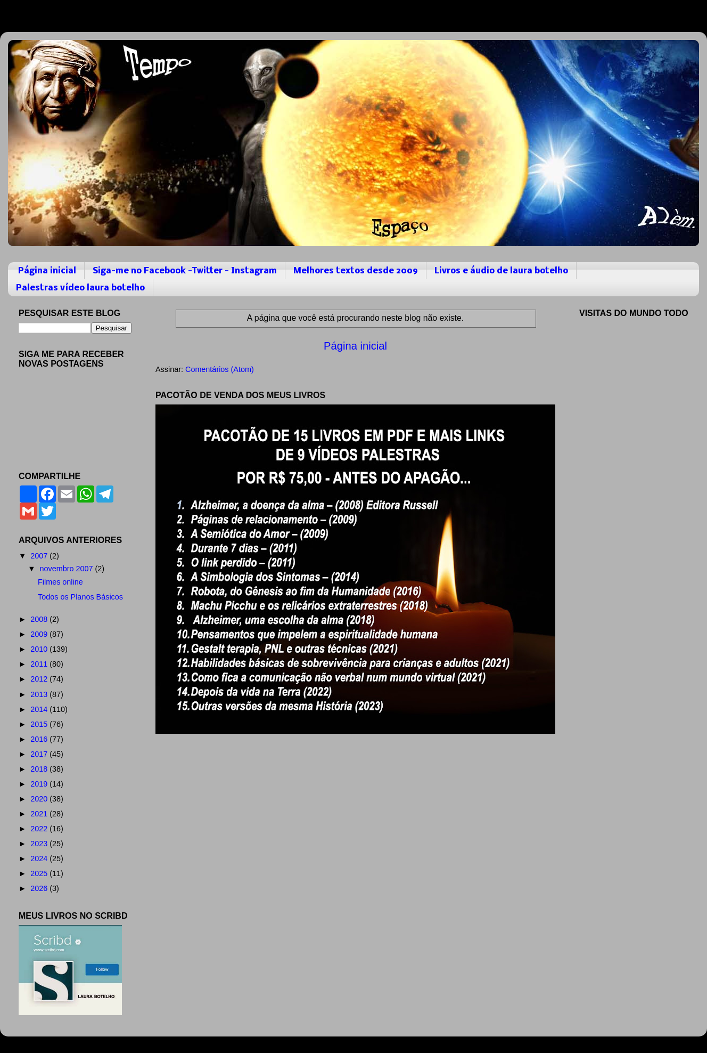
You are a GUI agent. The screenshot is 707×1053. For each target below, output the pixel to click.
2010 (40, 649)
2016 (40, 739)
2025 (40, 873)
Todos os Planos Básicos (80, 597)
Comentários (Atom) (219, 369)
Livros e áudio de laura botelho (501, 271)
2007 (40, 556)
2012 (40, 679)
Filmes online (60, 582)
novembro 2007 (67, 568)
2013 (40, 694)
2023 (40, 843)
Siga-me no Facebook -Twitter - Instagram (185, 271)
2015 (40, 724)
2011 (40, 664)
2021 (40, 813)
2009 (40, 634)
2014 (40, 709)
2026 (40, 888)
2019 (40, 784)
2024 (40, 858)
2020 (40, 799)
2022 (40, 828)
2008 (40, 619)
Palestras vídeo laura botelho (80, 288)
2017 (40, 754)
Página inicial (47, 271)
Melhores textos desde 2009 (355, 271)
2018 (40, 769)
